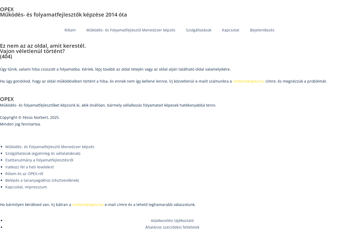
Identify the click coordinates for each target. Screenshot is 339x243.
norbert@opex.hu (88, 204)
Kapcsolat (230, 30)
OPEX (7, 9)
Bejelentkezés (262, 30)
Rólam (70, 30)
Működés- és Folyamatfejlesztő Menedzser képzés (130, 30)
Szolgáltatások (198, 30)
